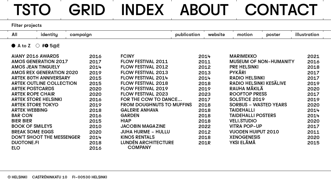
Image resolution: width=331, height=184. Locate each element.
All (14, 34)
